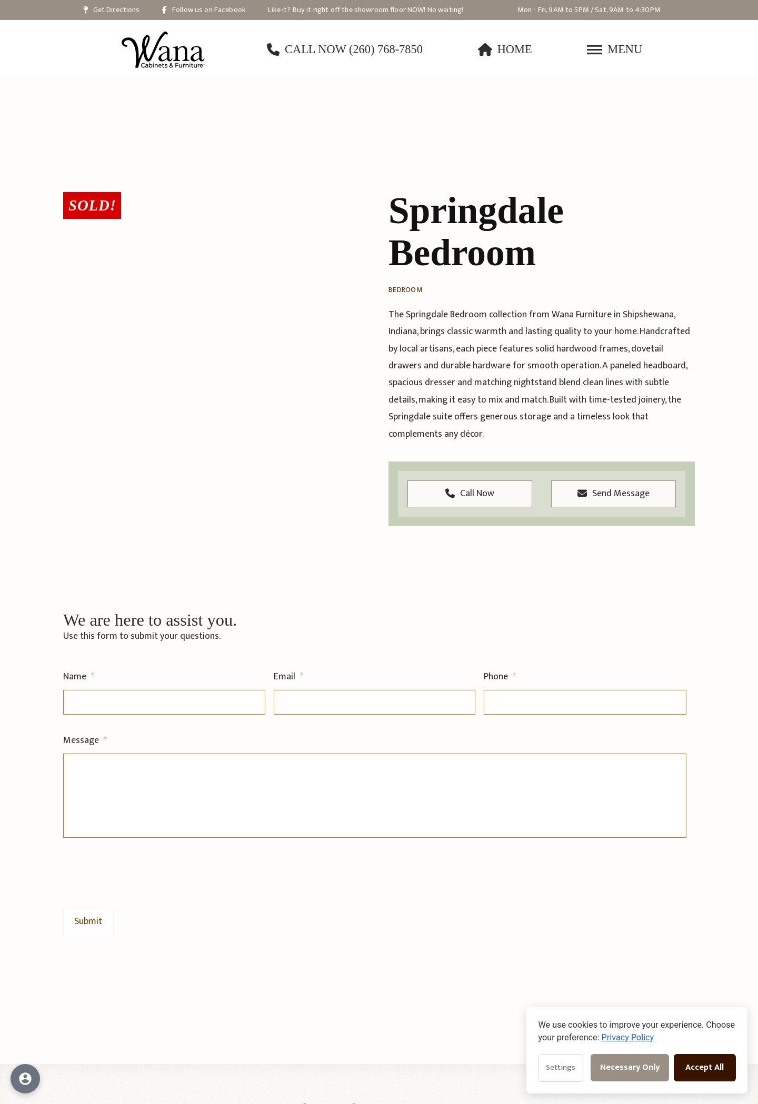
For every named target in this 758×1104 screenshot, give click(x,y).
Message (85, 741)
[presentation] (143, 871)
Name (78, 677)
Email (288, 677)
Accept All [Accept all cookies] (704, 1067)
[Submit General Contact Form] (88, 922)
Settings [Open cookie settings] (560, 1067)
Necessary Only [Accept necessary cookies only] (630, 1067)
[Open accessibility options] (25, 1078)
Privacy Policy (628, 1037)
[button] (614, 49)
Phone (500, 677)
